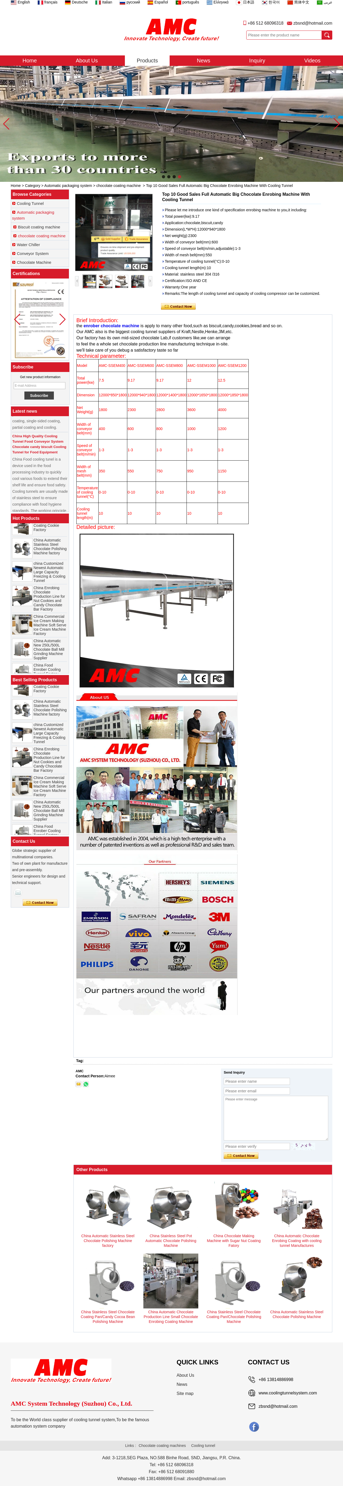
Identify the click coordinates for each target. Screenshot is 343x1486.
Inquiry (257, 60)
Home (30, 60)
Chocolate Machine (34, 262)
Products (147, 60)
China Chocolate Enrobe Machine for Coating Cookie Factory (49, 528)
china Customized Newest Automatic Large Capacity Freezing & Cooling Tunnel (49, 577)
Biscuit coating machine (39, 227)
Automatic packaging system (68, 185)
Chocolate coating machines (162, 1445)
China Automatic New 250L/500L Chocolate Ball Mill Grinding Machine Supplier (48, 654)
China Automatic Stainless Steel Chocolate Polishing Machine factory (50, 551)
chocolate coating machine (118, 185)
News (203, 60)
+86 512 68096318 (266, 23)
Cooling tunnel (203, 1445)
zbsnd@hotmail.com (312, 23)
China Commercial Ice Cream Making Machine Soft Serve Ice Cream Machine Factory (49, 630)
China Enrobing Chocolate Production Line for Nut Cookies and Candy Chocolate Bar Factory (49, 603)
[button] (163, 176)
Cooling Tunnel (30, 203)
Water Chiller (28, 244)
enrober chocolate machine (111, 325)
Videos (312, 60)
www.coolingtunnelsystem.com (288, 1393)
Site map (185, 1393)
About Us (87, 60)
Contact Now (40, 902)
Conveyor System (33, 253)
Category (32, 185)
